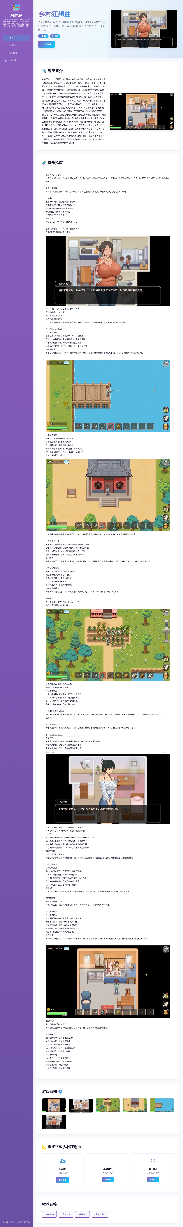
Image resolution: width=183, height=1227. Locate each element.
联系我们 (153, 1179)
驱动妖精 (50, 1214)
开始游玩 (47, 44)
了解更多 (108, 1179)
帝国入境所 (100, 1214)
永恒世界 (66, 1214)
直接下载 (62, 1180)
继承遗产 (83, 1214)
